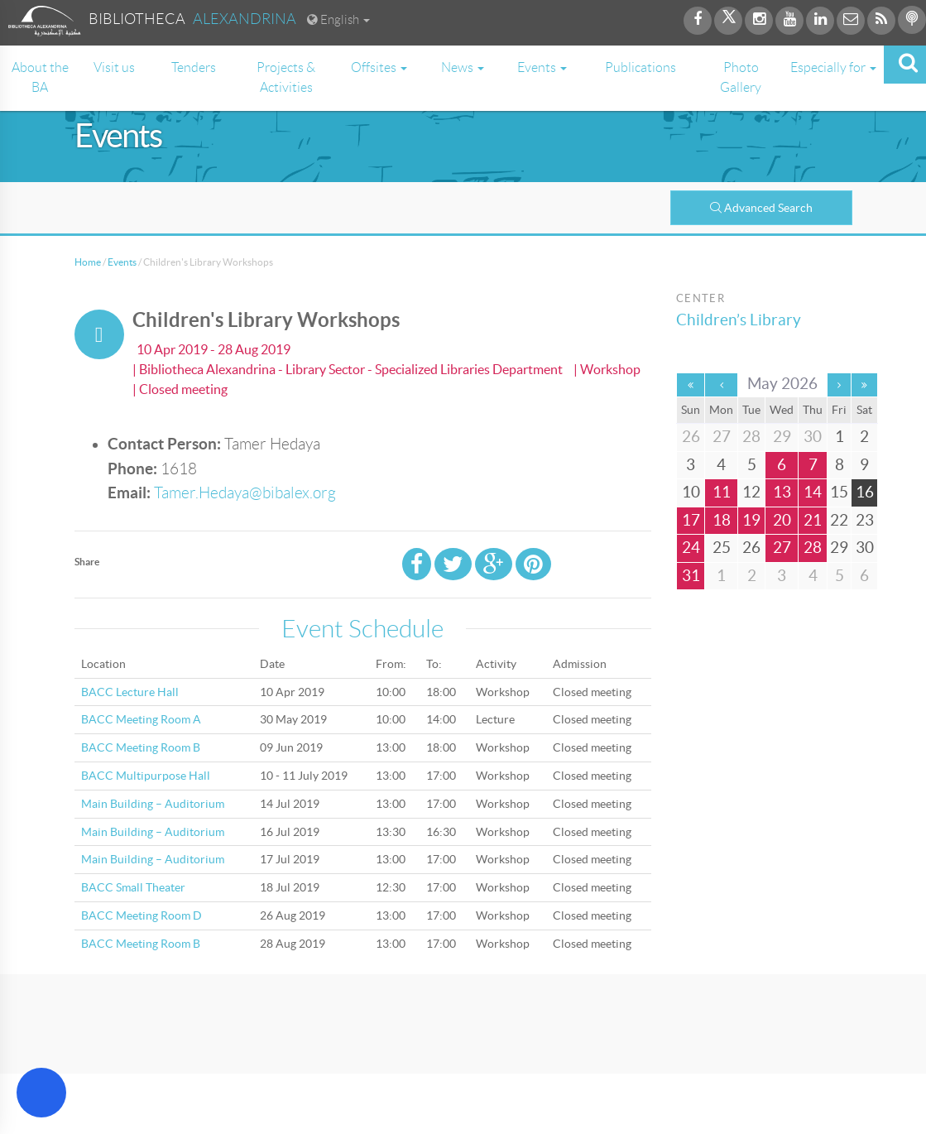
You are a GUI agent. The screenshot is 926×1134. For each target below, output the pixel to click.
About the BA (40, 77)
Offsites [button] (379, 67)
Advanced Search (761, 207)
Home (87, 262)
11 (721, 492)
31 (691, 575)
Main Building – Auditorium (152, 803)
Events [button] (542, 67)
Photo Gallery (740, 77)
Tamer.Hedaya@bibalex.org (245, 493)
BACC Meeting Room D (141, 915)
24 (691, 547)
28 (813, 547)
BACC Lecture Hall (130, 692)
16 (865, 492)
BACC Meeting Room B (140, 747)
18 (721, 520)
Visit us (114, 67)
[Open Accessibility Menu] (41, 1092)
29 (839, 547)
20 (782, 520)
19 (751, 520)
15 (839, 492)
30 (865, 547)
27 (782, 547)
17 (691, 520)
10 (691, 492)
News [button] (462, 67)
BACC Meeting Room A (141, 719)
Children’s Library (738, 320)
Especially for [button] (833, 67)
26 (751, 547)
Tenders (193, 67)
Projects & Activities (286, 77)
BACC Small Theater (133, 887)
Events (122, 262)
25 (721, 547)
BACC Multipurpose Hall (145, 775)
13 (782, 492)
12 (751, 492)
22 (839, 520)
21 (813, 520)
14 (813, 492)
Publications (640, 67)
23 (865, 520)
